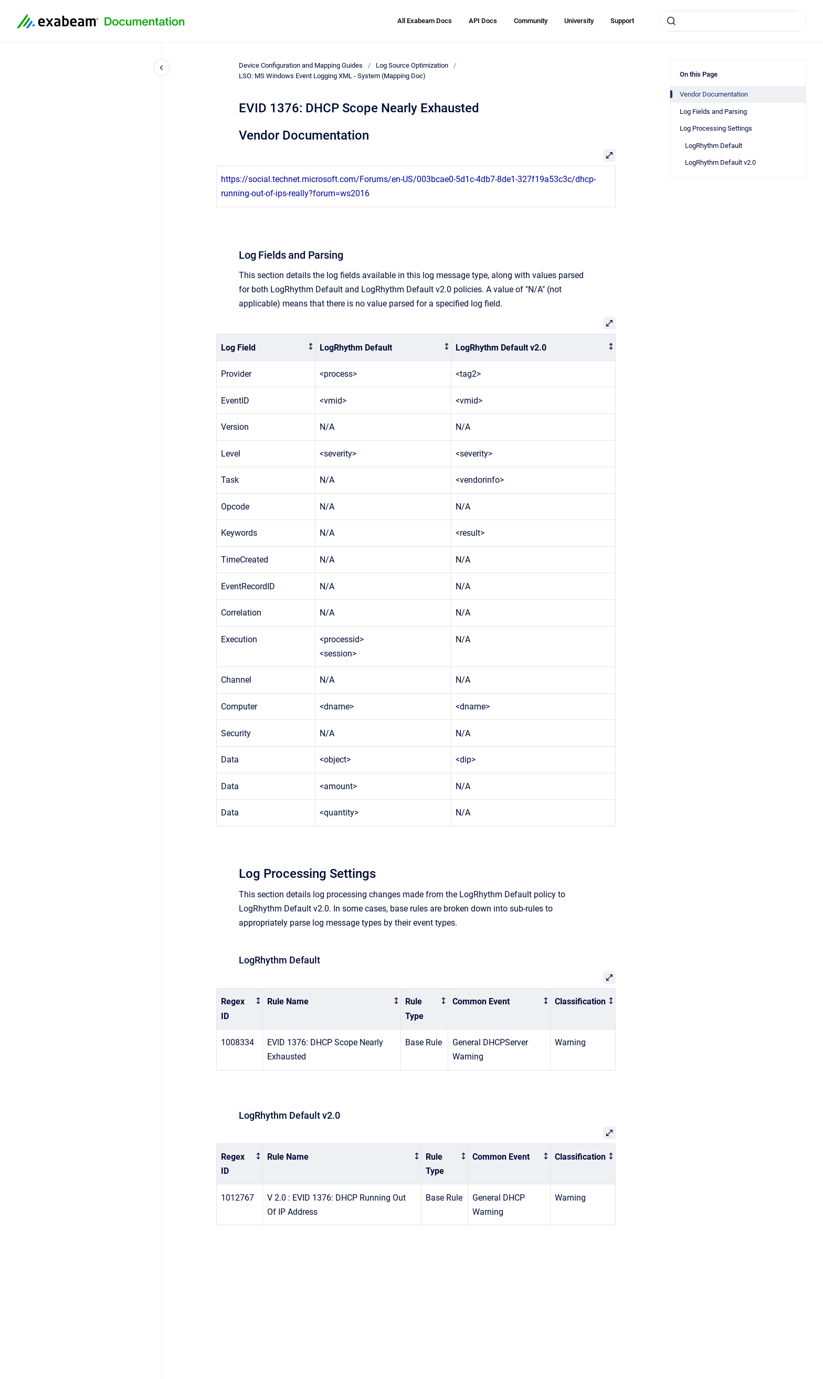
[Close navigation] (161, 67)
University (579, 21)
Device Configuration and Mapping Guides (301, 65)
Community (530, 21)
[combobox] (733, 21)
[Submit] (671, 21)
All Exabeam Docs (424, 21)
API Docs (483, 21)
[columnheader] (266, 347)
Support (622, 21)
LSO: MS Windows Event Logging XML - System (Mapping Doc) (332, 76)
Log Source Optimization (412, 65)
